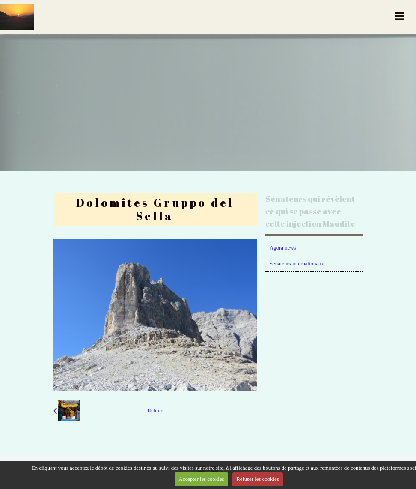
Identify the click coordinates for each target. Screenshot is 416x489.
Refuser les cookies (257, 479)
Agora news (283, 248)
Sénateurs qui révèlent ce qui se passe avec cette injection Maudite (310, 211)
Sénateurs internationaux (297, 264)
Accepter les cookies (201, 479)
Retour (155, 411)
